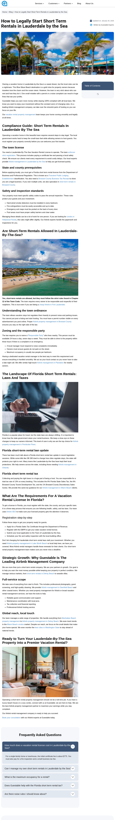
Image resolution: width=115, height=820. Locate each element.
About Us (89, 3)
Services (39, 3)
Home (4, 12)
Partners (68, 3)
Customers (53, 3)
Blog (79, 3)
